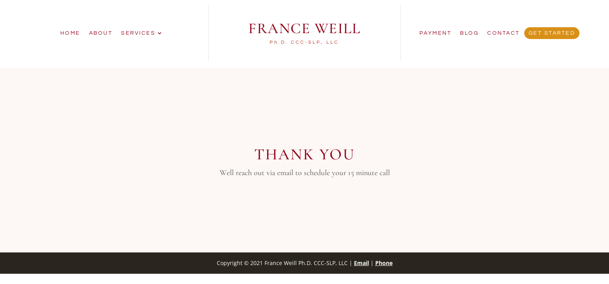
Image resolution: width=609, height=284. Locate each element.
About (101, 33)
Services (138, 33)
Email (361, 263)
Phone (384, 263)
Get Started (552, 33)
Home (70, 33)
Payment (435, 33)
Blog (469, 33)
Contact (503, 33)
